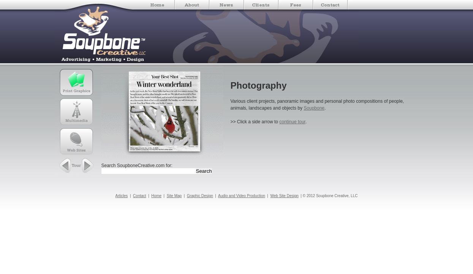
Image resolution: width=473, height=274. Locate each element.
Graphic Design (200, 196)
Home (156, 196)
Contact (139, 196)
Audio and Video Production (241, 196)
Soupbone (314, 108)
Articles (121, 196)
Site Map (174, 196)
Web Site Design (285, 196)
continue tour (292, 121)
